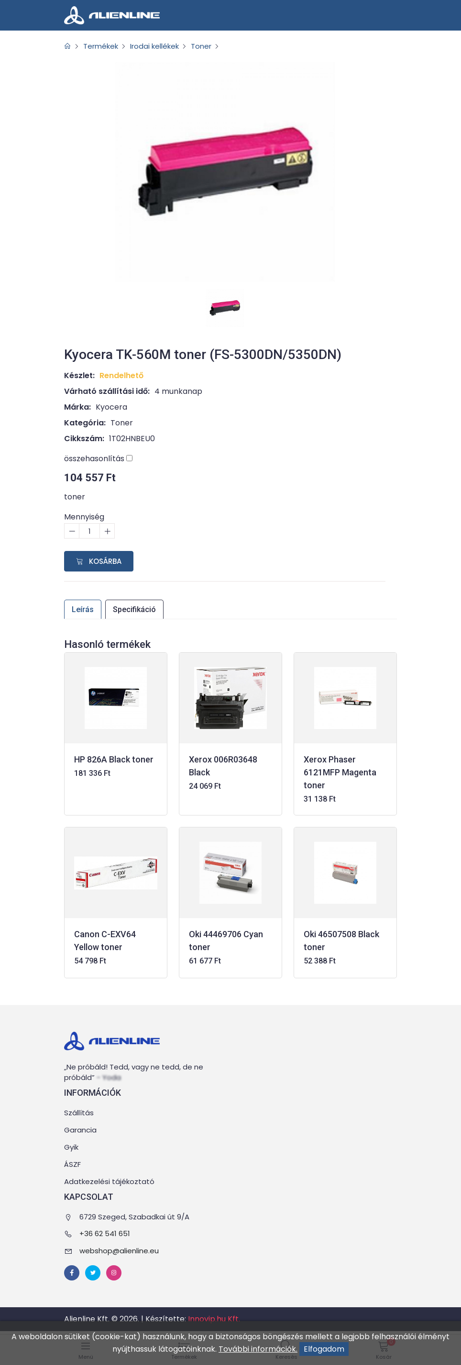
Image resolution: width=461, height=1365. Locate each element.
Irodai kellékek (161, 46)
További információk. (258, 1349)
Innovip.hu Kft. (214, 1319)
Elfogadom (324, 1349)
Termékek (103, 46)
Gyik (71, 1148)
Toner (211, 46)
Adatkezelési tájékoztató (109, 1182)
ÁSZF (72, 1165)
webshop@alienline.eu (119, 1251)
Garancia (80, 1130)
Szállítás (79, 1113)
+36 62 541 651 (104, 1234)
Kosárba (98, 561)
